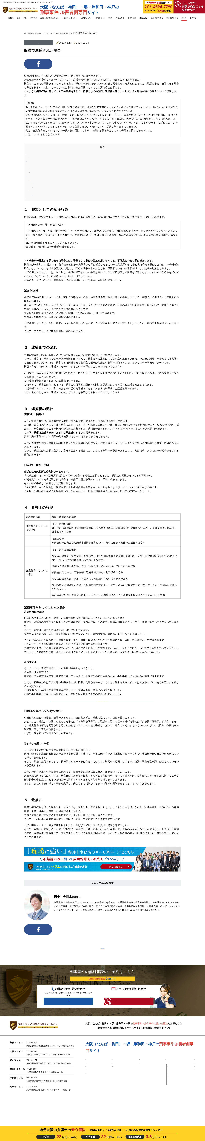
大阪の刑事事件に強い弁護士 (38, 33)
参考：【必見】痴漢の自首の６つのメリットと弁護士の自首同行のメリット (102, 704)
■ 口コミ (138, 1084)
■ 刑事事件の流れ (187, 1084)
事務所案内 (132, 18)
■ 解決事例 (139, 1079)
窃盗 (18, 18)
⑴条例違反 (35, 158)
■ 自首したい (108, 1084)
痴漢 (38, 42)
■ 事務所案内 (158, 1084)
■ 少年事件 (107, 1079)
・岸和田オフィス (162, 1099)
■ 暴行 (89, 1098)
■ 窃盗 (89, 1093)
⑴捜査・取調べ (37, 169)
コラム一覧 (62, 33)
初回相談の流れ (172, 18)
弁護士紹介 (143, 18)
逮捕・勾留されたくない (49, 18)
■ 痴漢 (89, 1084)
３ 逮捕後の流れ (34, 165)
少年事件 (33, 18)
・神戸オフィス (161, 1103)
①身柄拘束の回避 (41, 184)
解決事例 (193, 18)
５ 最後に (31, 199)
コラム (183, 18)
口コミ (110, 18)
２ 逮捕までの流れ (35, 162)
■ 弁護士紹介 (185, 1079)
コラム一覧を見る (102, 960)
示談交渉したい (86, 18)
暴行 (25, 18)
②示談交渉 (38, 188)
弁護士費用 (120, 18)
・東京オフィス (161, 1106)
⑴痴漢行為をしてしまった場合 (45, 180)
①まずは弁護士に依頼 (43, 195)
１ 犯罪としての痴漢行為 (39, 154)
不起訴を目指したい (69, 18)
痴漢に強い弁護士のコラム (85, 33)
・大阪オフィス (161, 1092)
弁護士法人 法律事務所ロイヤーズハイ (73, 899)
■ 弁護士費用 (158, 1079)
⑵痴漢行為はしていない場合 (44, 191)
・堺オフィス (160, 1096)
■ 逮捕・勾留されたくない (114, 1089)
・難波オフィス (161, 1089)
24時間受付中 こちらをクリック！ (123, 1018)
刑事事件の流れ (157, 18)
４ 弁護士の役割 (34, 176)
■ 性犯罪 (90, 1079)
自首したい (100, 18)
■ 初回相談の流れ (187, 1089)
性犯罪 (10, 18)
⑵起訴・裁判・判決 (39, 173)
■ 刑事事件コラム (187, 1093)
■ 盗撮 (89, 1089)
